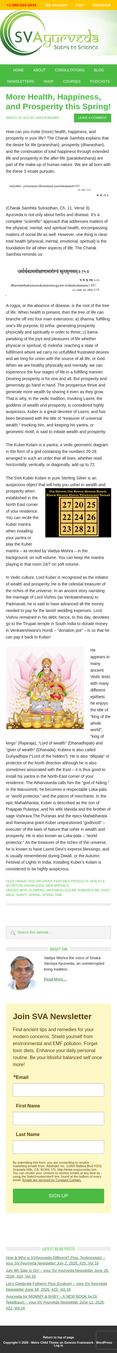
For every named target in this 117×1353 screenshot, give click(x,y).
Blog (99, 70)
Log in (58, 1345)
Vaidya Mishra (47, 117)
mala (10, 895)
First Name (28, 1106)
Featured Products (71, 881)
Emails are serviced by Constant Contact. (51, 1180)
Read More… (55, 979)
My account (56, 5)
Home (18, 70)
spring (34, 895)
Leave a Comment (92, 117)
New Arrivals (57, 885)
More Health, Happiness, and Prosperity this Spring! (58, 101)
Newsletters (20, 82)
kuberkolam (88, 890)
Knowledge (34, 885)
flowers (36, 890)
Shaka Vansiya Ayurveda (58, 33)
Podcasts (100, 82)
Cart (80, 5)
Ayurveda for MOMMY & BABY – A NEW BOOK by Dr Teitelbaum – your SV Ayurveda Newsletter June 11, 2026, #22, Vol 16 (55, 1302)
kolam (70, 890)
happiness (54, 890)
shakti (21, 895)
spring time (52, 895)
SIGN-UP (58, 1195)
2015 (31, 881)
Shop (49, 82)
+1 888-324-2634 (22, 5)
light (105, 890)
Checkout (102, 5)
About (39, 70)
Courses (72, 82)
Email (22, 1077)
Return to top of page (58, 1337)
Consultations (70, 70)
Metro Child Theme (45, 1342)
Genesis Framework (78, 1342)
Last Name (28, 1134)
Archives (44, 881)
